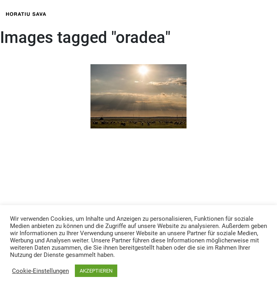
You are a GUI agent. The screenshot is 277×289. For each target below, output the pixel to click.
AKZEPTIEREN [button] (96, 271)
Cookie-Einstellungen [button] (40, 271)
